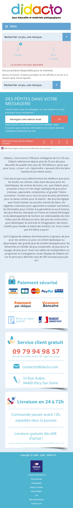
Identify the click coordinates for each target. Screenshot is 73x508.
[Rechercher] (34, 37)
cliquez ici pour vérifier (62, 148)
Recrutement (36, 491)
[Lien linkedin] (67, 142)
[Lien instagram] (59, 142)
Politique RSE (36, 479)
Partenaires (36, 483)
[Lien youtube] (52, 142)
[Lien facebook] (44, 142)
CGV (36, 495)
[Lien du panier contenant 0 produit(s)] (18, 52)
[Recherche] (66, 37)
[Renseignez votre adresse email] (26, 119)
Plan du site (36, 504)
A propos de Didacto (37, 475)
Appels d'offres (36, 487)
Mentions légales (36, 500)
